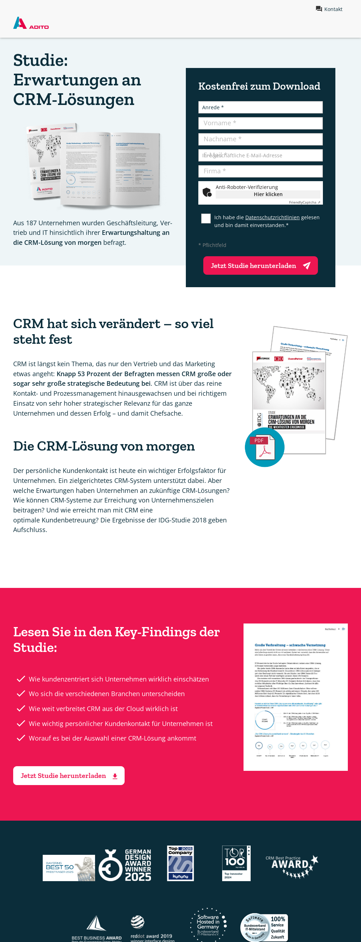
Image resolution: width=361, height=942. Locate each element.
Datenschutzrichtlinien (272, 217)
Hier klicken (268, 194)
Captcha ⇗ (304, 202)
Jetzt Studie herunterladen (262, 264)
